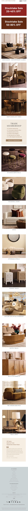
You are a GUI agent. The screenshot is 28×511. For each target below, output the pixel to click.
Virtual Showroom (14, 470)
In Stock (14, 471)
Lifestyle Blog (14, 477)
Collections (14, 474)
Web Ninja (24, 509)
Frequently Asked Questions (14, 487)
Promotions (14, 490)
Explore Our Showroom (14, 478)
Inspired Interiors (14, 475)
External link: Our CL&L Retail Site (14, 481)
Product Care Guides (14, 486)
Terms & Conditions (14, 489)
